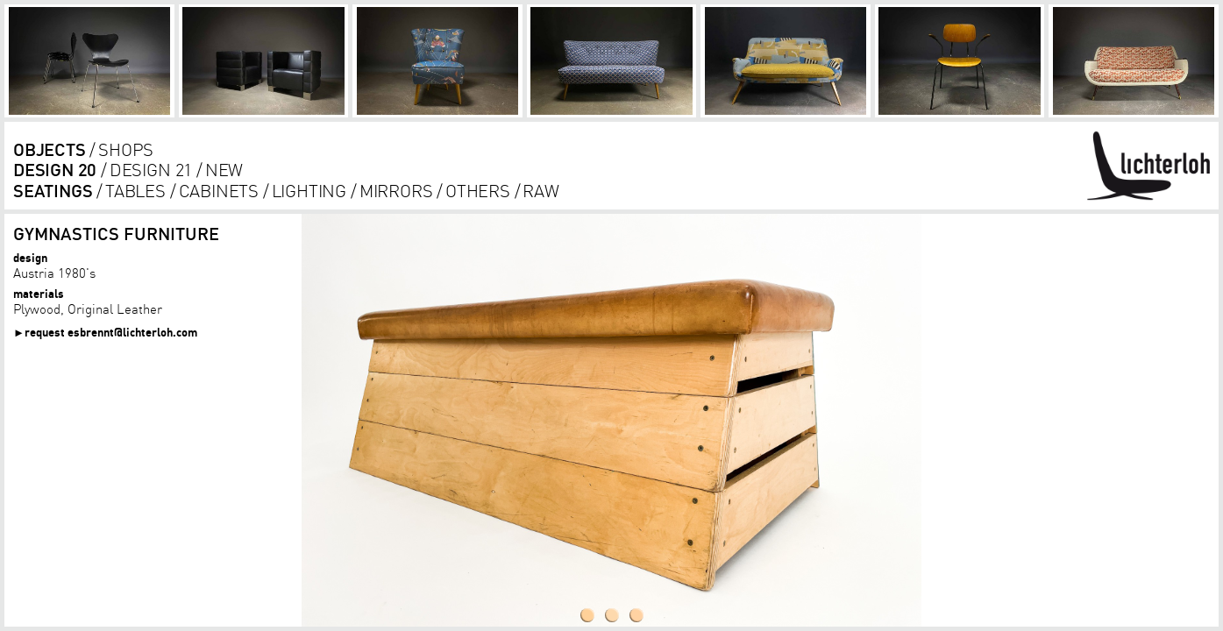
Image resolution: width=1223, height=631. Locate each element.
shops (125, 149)
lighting (309, 191)
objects (49, 149)
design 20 (54, 170)
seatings (52, 191)
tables (135, 191)
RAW (540, 191)
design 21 (151, 170)
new (224, 170)
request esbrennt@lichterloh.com (111, 331)
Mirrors (396, 191)
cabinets (219, 191)
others (477, 191)
